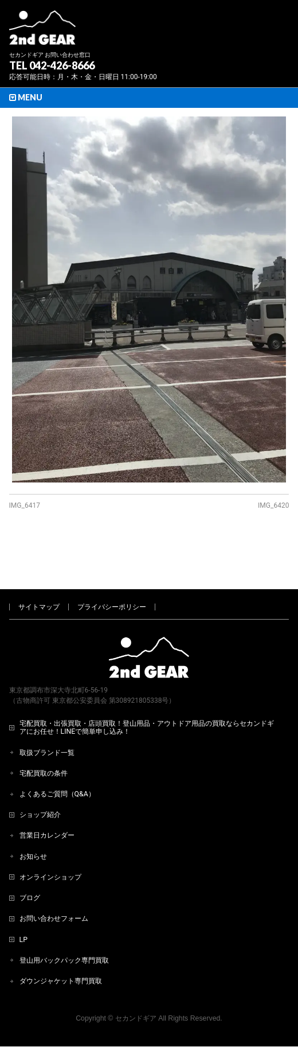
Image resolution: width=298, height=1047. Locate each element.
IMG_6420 (273, 505)
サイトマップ (39, 569)
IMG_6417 (24, 505)
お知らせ (33, 818)
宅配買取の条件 (43, 735)
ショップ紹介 (40, 776)
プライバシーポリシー (111, 569)
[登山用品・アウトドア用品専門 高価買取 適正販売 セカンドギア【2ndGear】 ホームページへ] (42, 32)
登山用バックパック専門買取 (64, 922)
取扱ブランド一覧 (46, 714)
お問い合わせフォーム (53, 880)
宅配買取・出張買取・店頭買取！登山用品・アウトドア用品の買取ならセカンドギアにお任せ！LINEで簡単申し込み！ (146, 689)
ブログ (29, 859)
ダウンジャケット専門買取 (60, 943)
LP (23, 901)
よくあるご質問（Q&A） (57, 756)
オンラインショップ (50, 839)
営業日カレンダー (46, 797)
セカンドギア (135, 980)
